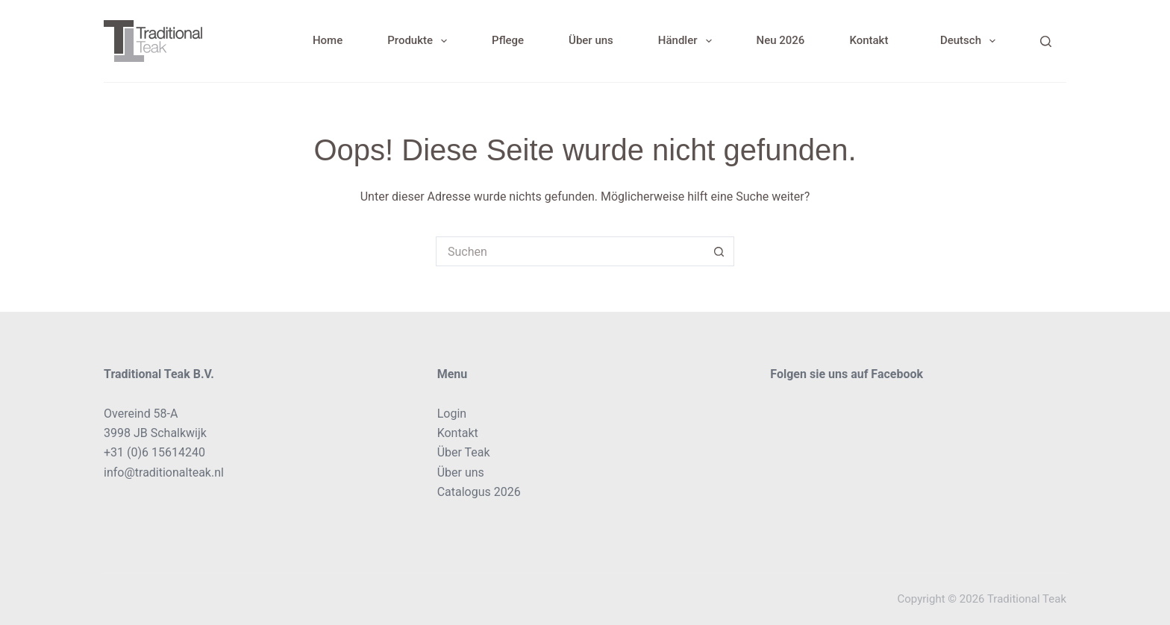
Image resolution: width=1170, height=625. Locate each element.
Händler (688, 41)
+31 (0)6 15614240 (154, 452)
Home (327, 40)
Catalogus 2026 (479, 492)
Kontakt (868, 40)
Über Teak (463, 452)
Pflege (508, 40)
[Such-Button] (719, 251)
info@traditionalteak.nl (164, 472)
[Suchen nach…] (570, 251)
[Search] (1045, 41)
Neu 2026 (781, 40)
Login (451, 413)
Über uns (591, 40)
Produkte (420, 41)
